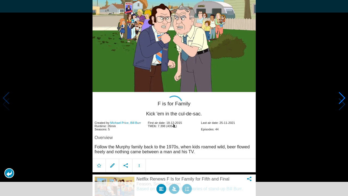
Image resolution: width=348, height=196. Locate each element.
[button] (9, 173)
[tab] (161, 186)
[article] (174, 130)
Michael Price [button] (119, 119)
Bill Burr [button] (135, 119)
